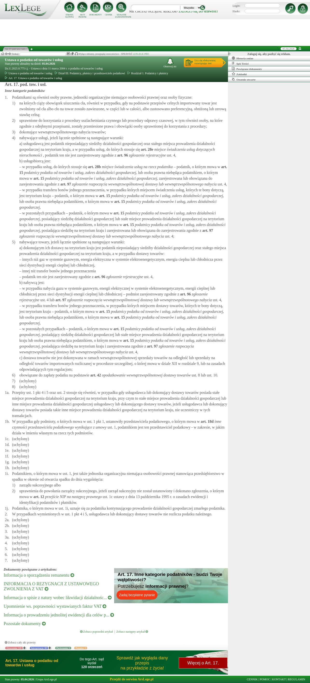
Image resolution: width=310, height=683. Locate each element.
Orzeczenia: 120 (14, 648)
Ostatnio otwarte (243, 79)
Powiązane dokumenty (247, 68)
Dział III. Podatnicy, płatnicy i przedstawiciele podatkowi (90, 73)
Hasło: (236, 11)
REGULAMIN (296, 679)
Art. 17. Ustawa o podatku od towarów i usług (33, 78)
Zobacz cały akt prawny (20, 642)
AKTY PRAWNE (82, 16)
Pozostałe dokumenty (25, 623)
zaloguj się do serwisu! (198, 11)
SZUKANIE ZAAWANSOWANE (121, 16)
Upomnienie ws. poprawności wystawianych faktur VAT (55, 606)
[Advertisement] (155, 32)
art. (146, 149)
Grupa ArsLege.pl (46, 679)
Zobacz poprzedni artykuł (96, 631)
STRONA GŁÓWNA (69, 16)
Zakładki (239, 74)
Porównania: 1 (63, 648)
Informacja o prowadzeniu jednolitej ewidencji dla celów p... (59, 615)
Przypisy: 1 (81, 648)
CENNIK (108, 15)
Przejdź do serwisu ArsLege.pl (131, 679)
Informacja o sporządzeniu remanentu (39, 575)
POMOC (265, 679)
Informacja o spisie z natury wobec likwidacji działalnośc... (57, 597)
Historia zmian (242, 58)
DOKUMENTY (95, 15)
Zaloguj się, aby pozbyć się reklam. (269, 54)
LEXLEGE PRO (141, 54)
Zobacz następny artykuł (132, 631)
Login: (236, 5)
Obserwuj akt (170, 63)
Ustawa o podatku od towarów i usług (34, 60)
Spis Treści (240, 63)
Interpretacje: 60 (39, 648)
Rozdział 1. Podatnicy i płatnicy (147, 73)
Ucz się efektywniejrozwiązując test (204, 62)
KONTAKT (279, 679)
